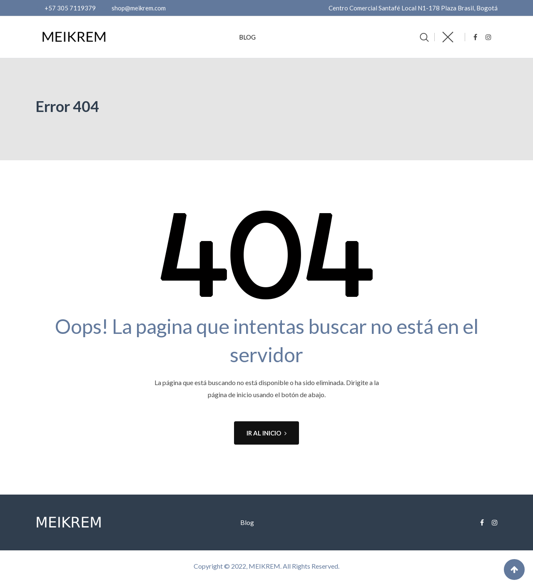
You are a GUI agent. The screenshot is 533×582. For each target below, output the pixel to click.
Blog (247, 37)
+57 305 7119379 (70, 8)
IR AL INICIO (266, 433)
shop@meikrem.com (139, 8)
